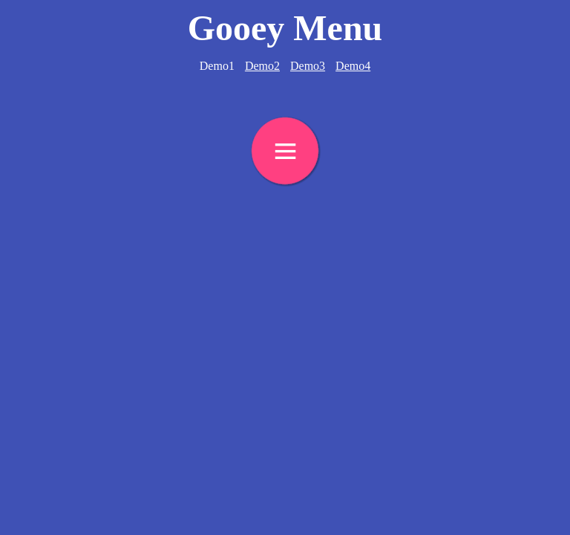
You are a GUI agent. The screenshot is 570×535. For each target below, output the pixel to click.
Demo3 (307, 65)
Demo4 (352, 65)
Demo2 (262, 65)
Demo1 (217, 65)
